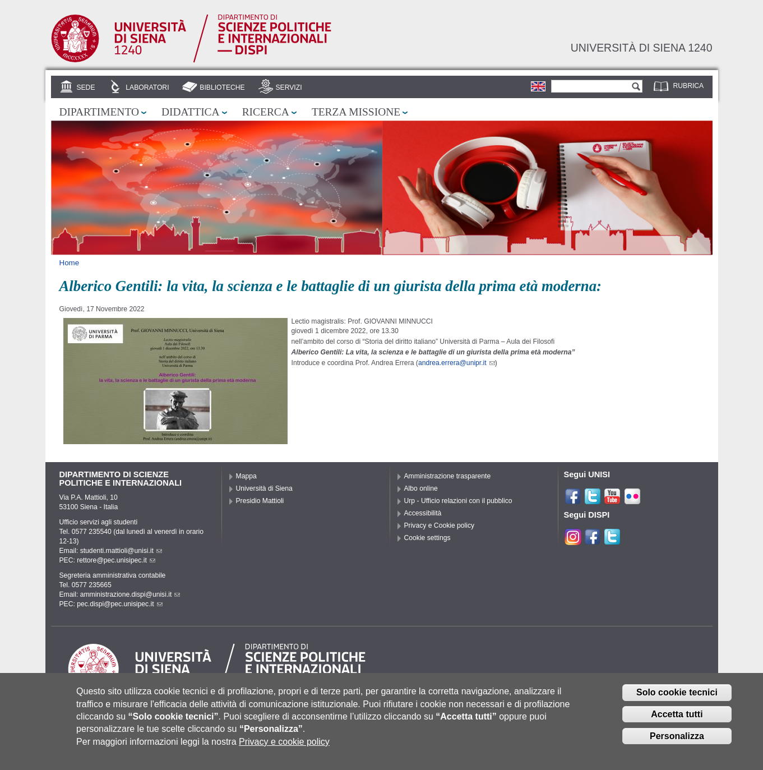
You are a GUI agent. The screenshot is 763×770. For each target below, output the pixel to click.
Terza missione (356, 112)
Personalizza (677, 744)
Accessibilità (423, 513)
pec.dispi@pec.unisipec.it (119, 604)
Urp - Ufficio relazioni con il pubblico (458, 501)
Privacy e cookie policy (284, 749)
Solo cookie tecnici (677, 700)
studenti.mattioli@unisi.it (121, 551)
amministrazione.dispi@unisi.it (130, 594)
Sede (85, 87)
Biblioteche (222, 87)
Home (69, 263)
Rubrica (688, 86)
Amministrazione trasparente (447, 476)
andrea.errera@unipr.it (456, 363)
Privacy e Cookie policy (439, 525)
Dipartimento (99, 112)
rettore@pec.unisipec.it (116, 560)
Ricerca (265, 112)
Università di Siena (264, 488)
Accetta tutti (676, 722)
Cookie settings (427, 538)
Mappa (246, 476)
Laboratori (147, 87)
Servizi (288, 87)
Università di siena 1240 (642, 48)
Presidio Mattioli (260, 501)
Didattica (190, 112)
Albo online (421, 488)
